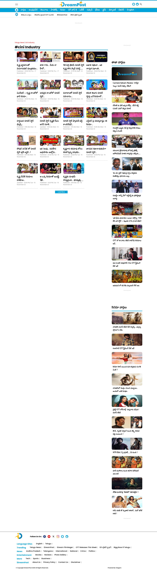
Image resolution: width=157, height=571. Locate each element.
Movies (38, 555)
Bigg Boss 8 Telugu (122, 547)
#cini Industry (27, 47)
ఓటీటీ (82, 9)
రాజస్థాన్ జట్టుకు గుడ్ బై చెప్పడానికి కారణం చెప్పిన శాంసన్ (126, 129)
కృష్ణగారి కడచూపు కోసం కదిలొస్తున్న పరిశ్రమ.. (73, 150)
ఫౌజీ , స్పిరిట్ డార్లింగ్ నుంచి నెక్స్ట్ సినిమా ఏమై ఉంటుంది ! (126, 432)
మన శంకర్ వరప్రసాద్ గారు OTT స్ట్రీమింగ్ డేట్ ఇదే (126, 264)
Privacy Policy (49, 562)
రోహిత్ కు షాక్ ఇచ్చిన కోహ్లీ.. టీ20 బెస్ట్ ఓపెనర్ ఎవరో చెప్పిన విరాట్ (126, 107)
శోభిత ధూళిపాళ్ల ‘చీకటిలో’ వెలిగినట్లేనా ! (125, 492)
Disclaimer (75, 562)
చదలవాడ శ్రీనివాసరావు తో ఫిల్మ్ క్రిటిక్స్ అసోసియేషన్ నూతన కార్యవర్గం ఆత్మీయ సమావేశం (125, 153)
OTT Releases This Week (86, 547)
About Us (36, 562)
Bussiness (46, 558)
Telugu (48, 543)
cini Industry (29, 42)
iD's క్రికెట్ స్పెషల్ (105, 547)
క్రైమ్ (104, 9)
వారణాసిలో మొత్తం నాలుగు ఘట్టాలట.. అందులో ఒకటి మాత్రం (125, 389)
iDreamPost (49, 547)
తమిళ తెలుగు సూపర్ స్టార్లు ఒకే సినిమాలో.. (94, 94)
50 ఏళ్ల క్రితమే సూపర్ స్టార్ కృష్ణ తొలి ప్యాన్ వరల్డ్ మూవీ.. (73, 68)
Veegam (118, 568)
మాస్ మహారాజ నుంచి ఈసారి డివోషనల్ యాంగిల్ (126, 472)
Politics (92, 551)
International (61, 551)
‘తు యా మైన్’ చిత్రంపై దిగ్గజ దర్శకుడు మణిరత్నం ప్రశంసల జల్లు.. (125, 174)
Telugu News (19, 42)
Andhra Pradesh (33, 551)
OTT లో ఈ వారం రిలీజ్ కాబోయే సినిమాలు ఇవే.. (127, 242)
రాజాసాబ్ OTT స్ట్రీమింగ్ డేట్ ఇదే (123, 348)
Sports (35, 558)
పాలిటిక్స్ (54, 9)
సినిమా (63, 9)
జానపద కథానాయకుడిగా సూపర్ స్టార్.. (96, 150)
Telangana (48, 551)
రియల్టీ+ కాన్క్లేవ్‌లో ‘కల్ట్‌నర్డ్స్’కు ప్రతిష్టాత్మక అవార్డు (127, 197)
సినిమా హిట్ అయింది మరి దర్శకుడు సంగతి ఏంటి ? (127, 368)
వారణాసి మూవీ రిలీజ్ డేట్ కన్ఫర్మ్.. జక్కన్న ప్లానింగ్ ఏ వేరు (127, 328)
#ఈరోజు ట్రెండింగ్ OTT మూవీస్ (44, 15)
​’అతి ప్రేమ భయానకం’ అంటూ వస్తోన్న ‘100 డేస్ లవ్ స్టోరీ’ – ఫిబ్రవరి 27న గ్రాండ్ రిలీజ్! (127, 219)
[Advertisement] (78, 29)
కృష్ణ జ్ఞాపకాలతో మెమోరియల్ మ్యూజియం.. (27, 67)
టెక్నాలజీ (112, 9)
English (130, 9)
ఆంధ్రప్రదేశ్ (33, 9)
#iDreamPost (62, 15)
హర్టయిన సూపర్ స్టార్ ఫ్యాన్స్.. (25, 122)
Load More (61, 192)
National (73, 551)
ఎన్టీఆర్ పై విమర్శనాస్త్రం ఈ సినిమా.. (96, 122)
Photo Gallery (60, 555)
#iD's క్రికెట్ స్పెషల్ (76, 15)
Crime (83, 551)
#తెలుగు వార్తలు (26, 15)
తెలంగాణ (44, 9)
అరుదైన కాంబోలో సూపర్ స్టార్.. (50, 94)
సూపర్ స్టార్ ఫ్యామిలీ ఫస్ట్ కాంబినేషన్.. (72, 122)
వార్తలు (23, 9)
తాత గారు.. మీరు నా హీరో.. (48, 67)
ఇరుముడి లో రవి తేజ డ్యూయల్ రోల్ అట (126, 285)
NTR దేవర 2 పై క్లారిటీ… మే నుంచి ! (125, 452)
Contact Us (63, 562)
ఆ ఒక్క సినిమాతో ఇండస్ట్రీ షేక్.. (49, 178)
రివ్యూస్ (89, 9)
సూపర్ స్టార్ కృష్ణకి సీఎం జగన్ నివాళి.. (49, 122)
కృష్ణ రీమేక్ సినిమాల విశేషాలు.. (25, 178)
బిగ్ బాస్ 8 (72, 9)
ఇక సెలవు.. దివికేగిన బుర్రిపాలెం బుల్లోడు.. (48, 150)
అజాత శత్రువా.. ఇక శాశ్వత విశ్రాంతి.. (94, 67)
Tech (28, 558)
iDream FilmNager (65, 547)
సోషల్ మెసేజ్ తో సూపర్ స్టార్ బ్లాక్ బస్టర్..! (26, 150)
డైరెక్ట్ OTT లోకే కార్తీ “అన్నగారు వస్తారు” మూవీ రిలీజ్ (126, 411)
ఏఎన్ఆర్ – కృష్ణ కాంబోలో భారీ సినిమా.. (27, 94)
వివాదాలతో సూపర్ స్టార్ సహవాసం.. (72, 94)
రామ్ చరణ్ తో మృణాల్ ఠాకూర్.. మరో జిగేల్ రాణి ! (127, 512)
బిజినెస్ (121, 9)
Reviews (47, 555)
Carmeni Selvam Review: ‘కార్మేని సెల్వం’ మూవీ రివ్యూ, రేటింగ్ (126, 84)
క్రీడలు (97, 9)
